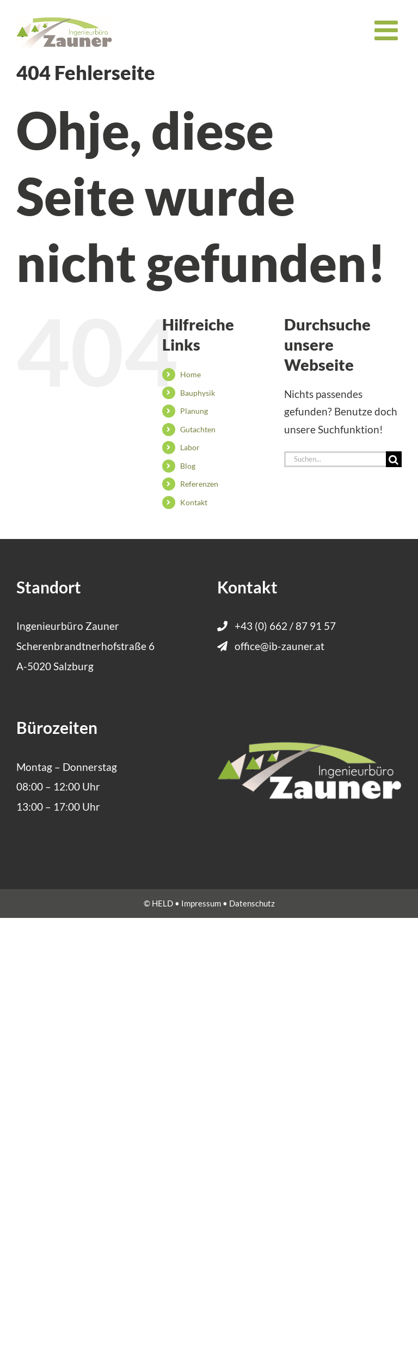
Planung (194, 410)
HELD (162, 903)
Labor (190, 447)
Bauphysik (197, 392)
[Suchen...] (335, 459)
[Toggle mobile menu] (388, 30)
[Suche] (394, 459)
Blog (187, 465)
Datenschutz (252, 903)
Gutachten (198, 429)
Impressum (201, 903)
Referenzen (199, 483)
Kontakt (193, 502)
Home (190, 374)
